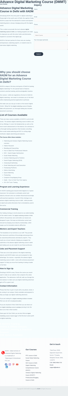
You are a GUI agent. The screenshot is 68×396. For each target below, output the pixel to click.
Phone (51, 27)
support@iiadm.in (55, 367)
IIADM (38, 389)
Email (51, 19)
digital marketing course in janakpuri (12, 307)
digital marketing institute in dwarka (23, 298)
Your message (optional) (51, 46)
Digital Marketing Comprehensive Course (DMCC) (32, 367)
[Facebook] (6, 364)
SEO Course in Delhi (31, 363)
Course (51, 35)
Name (51, 11)
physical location (17, 301)
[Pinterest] (13, 364)
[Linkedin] (7, 367)
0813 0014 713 (58, 362)
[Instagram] (10, 364)
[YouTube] (17, 364)
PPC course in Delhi (31, 355)
